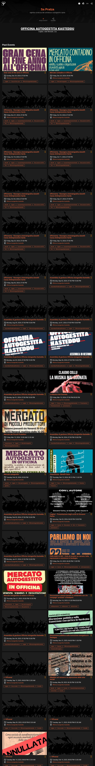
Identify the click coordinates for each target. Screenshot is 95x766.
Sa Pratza (47, 9)
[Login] (91, 3)
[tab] (43, 19)
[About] (79, 3)
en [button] (87, 3)
